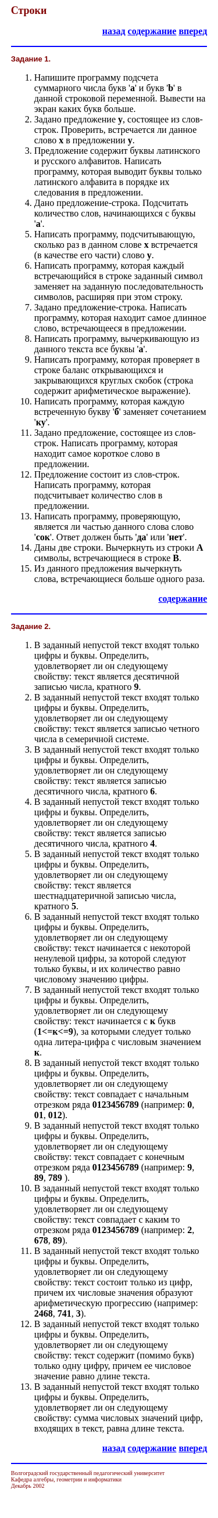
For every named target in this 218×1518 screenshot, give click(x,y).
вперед (192, 31)
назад (114, 31)
